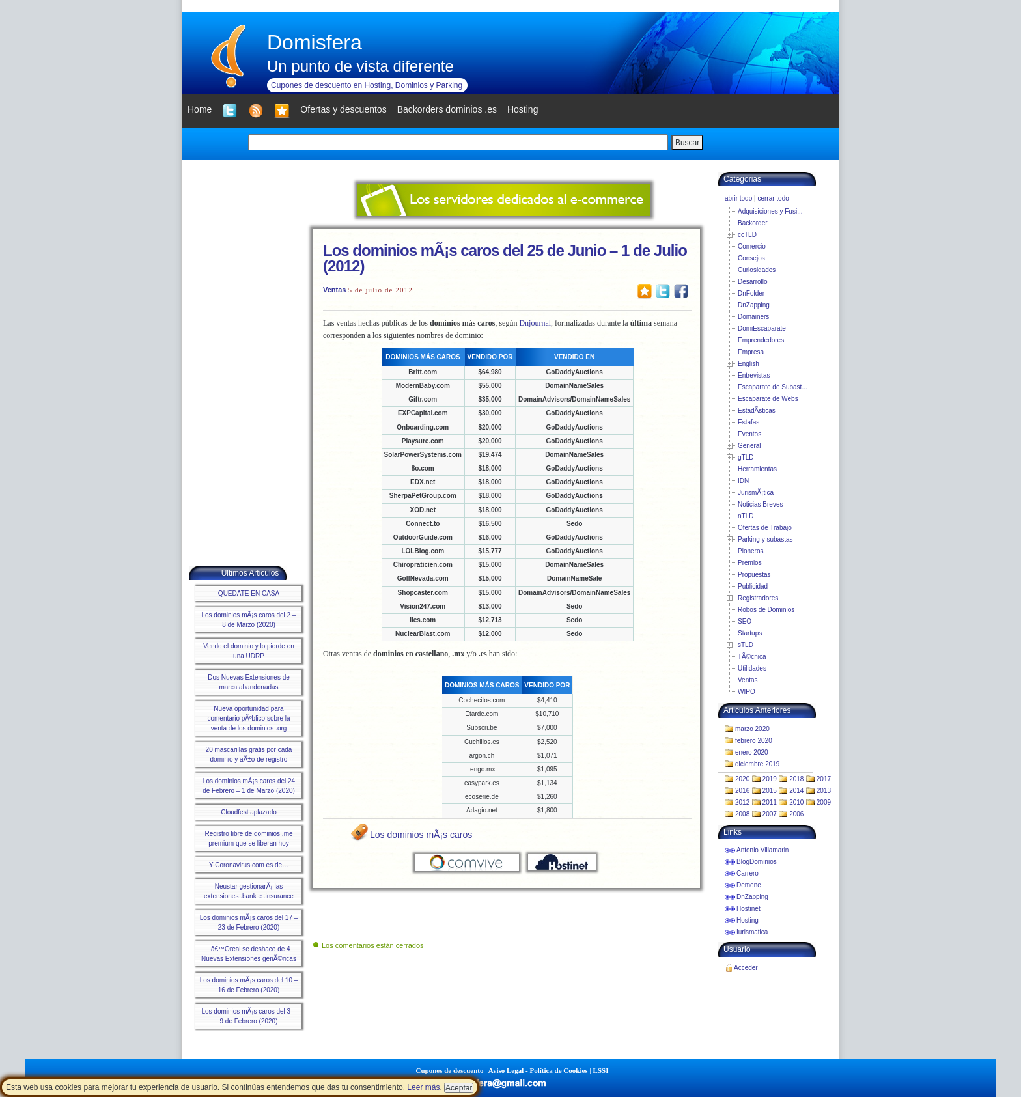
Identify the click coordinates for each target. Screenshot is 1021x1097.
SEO (744, 621)
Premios (750, 562)
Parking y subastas (765, 539)
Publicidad (753, 586)
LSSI (601, 1070)
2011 (769, 802)
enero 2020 (751, 752)
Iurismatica (752, 932)
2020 (742, 779)
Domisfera (314, 42)
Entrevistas (754, 375)
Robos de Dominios (766, 609)
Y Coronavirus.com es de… (248, 864)
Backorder (753, 223)
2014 (796, 790)
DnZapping (754, 305)
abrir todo (738, 198)
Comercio (752, 246)
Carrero (747, 873)
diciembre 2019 (757, 764)
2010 (796, 802)
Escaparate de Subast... (772, 387)
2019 (769, 779)
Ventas (334, 290)
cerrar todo (773, 198)
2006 (796, 814)
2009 (824, 802)
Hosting (747, 920)
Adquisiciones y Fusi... (770, 211)
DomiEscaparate (762, 328)
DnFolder (751, 293)
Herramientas (757, 469)
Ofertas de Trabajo (765, 527)
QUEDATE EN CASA (248, 593)
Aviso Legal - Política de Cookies (538, 1070)
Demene (748, 885)
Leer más (423, 1087)
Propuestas (754, 574)
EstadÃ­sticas (757, 410)
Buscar (687, 142)
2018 (796, 779)
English (748, 363)
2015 (769, 790)
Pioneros (750, 551)
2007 (769, 814)
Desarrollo (753, 281)
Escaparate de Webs (768, 398)
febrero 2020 (753, 740)
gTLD (745, 457)
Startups (750, 633)
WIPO (746, 691)
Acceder (746, 967)
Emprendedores (761, 340)
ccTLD (747, 234)
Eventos (749, 433)
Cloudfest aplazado (249, 812)
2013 (824, 790)
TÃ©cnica (752, 656)
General (749, 445)
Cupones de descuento (450, 1070)
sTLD (745, 644)
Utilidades (752, 668)
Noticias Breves (760, 504)
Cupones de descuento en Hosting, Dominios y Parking (366, 85)
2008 (742, 814)
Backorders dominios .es (447, 109)
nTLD (745, 516)
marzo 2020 (752, 728)
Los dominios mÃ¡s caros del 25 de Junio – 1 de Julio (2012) (505, 258)
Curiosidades (757, 269)
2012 (742, 802)
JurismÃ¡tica (756, 492)
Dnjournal (535, 322)
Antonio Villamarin (762, 850)
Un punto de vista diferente (360, 66)
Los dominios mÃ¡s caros (421, 834)
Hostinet (748, 908)
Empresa (751, 351)
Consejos (751, 258)
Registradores (758, 598)
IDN (743, 480)
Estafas (748, 422)
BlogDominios (756, 861)
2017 (824, 779)
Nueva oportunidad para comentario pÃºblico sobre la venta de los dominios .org (248, 718)
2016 (742, 790)
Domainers (753, 316)
